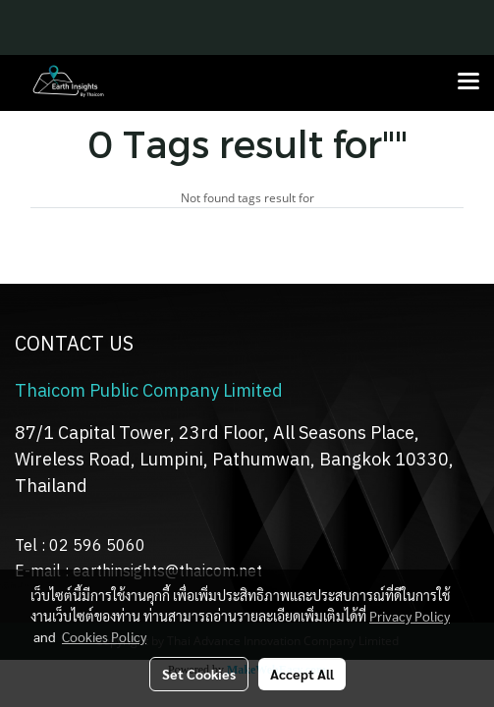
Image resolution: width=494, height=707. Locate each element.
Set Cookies (199, 673)
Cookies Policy (104, 636)
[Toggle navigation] (468, 82)
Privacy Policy (409, 616)
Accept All (302, 673)
